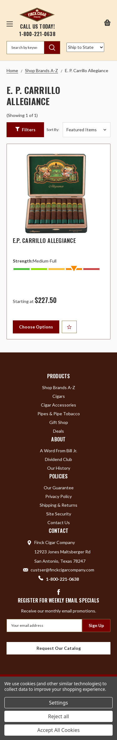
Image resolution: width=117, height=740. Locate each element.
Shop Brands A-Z (58, 387)
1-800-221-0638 (37, 34)
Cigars (58, 396)
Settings (58, 702)
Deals (58, 431)
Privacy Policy (58, 496)
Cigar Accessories (58, 404)
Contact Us (58, 522)
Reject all (58, 716)
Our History (58, 468)
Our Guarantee (59, 487)
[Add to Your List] (69, 327)
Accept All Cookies (58, 730)
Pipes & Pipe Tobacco (58, 413)
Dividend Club (58, 459)
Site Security (58, 513)
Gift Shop (58, 422)
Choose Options (36, 326)
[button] (25, 129)
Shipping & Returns (58, 505)
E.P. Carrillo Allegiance (44, 240)
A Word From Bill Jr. (58, 450)
